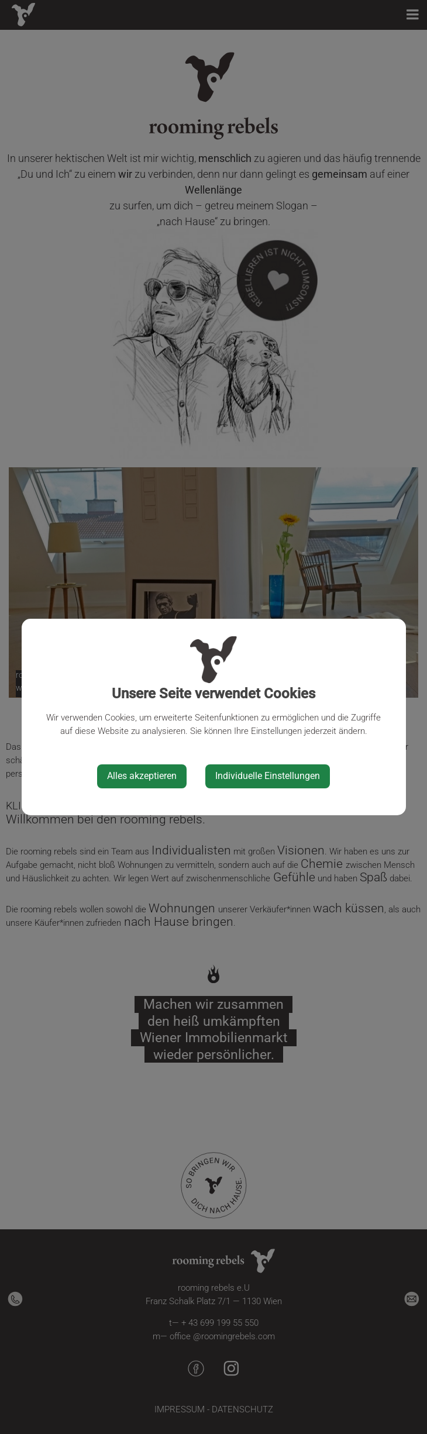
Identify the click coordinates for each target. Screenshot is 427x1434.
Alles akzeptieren (142, 775)
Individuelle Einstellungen (267, 775)
